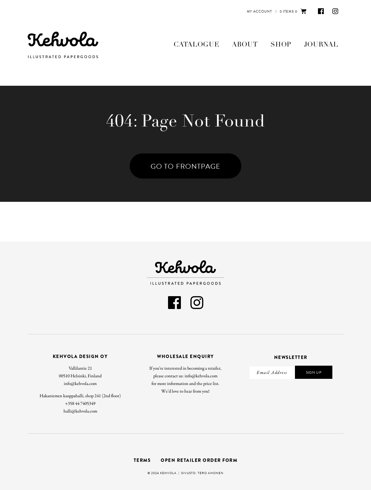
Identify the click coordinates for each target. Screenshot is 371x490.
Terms (142, 460)
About (245, 44)
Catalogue (196, 44)
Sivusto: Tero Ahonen (202, 473)
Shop (280, 44)
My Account (259, 11)
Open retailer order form (199, 460)
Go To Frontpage (185, 166)
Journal (321, 44)
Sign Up (313, 372)
